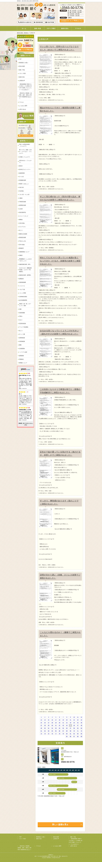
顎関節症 (21, 359)
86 (70, 736)
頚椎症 (21, 255)
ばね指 (21, 208)
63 (48, 731)
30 (59, 722)
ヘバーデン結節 (23, 352)
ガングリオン (22, 226)
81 (70, 733)
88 (77, 736)
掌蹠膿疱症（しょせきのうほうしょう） (25, 259)
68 (66, 731)
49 (41, 728)
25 (41, 722)
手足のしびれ (22, 241)
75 (48, 733)
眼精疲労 (21, 248)
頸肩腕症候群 (22, 180)
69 (70, 731)
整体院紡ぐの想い (23, 62)
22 (74, 720)
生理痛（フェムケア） (24, 157)
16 (52, 720)
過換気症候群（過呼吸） (25, 275)
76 (52, 733)
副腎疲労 (21, 278)
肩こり (21, 330)
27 (48, 722)
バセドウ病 (22, 289)
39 (48, 725)
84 (81, 733)
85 (66, 736)
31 (63, 722)
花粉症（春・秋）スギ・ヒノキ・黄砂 (25, 304)
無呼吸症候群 (22, 205)
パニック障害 (22, 293)
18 (59, 720)
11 (77, 717)
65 (55, 731)
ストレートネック (23, 216)
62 (45, 731)
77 (55, 733)
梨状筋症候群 (22, 237)
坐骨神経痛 (22, 341)
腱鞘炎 (21, 219)
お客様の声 (22, 80)
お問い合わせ (22, 109)
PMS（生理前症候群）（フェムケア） (25, 145)
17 (55, 720)
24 (81, 720)
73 (41, 733)
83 (77, 733)
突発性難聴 (22, 312)
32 (66, 722)
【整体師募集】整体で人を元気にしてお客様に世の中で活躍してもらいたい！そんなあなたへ (25, 87)
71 (77, 731)
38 (45, 725)
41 (55, 725)
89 (81, 736)
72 (81, 731)
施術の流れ (22, 77)
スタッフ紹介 (22, 73)
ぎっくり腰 (22, 334)
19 (63, 720)
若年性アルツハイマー (24, 169)
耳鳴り (21, 316)
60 (81, 728)
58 (74, 728)
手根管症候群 (22, 201)
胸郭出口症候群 (23, 234)
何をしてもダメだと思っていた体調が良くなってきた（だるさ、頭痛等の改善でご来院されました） (60, 261)
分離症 (21, 198)
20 (66, 720)
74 (45, 733)
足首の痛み (22, 223)
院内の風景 (22, 66)
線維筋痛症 (22, 173)
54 (59, 728)
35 (77, 722)
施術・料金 (22, 69)
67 (63, 731)
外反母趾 (21, 191)
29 (55, 722)
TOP (20, 59)
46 (74, 725)
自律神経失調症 (23, 296)
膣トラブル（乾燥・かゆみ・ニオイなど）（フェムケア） (25, 151)
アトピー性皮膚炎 (23, 327)
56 (66, 728)
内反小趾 (21, 187)
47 (77, 725)
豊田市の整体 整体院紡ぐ (23, 32)
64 (52, 731)
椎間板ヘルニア (23, 362)
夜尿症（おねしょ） (24, 183)
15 (48, 720)
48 (81, 725)
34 (74, 722)
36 (81, 722)
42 (59, 725)
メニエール (22, 285)
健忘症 (21, 165)
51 (48, 728)
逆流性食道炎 (22, 323)
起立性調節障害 (23, 300)
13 (41, 720)
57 (70, 728)
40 (52, 725)
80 (66, 733)
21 (70, 720)
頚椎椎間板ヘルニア (24, 251)
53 (55, 728)
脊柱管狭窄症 (22, 212)
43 (63, 725)
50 (45, 728)
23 (77, 720)
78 (59, 733)
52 (52, 728)
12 (81, 717)
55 (63, 728)
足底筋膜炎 (22, 348)
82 (74, 733)
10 (74, 717)
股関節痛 (21, 355)
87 (74, 736)
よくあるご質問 (23, 105)
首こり (21, 230)
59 (77, 728)
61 (41, 731)
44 (66, 725)
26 (45, 722)
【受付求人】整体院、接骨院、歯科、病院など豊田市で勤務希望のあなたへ (25, 96)
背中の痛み (22, 244)
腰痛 (20, 345)
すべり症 (21, 176)
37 (41, 725)
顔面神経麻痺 (22, 282)
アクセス (21, 102)
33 (70, 722)
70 (74, 731)
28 (52, 722)
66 (59, 731)
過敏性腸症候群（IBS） (25, 264)
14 (45, 720)
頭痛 (20, 309)
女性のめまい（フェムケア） (25, 161)
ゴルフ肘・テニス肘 (24, 194)
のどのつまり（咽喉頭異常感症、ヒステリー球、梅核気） (25, 269)
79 (63, 733)
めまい (21, 319)
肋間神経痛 (22, 337)
